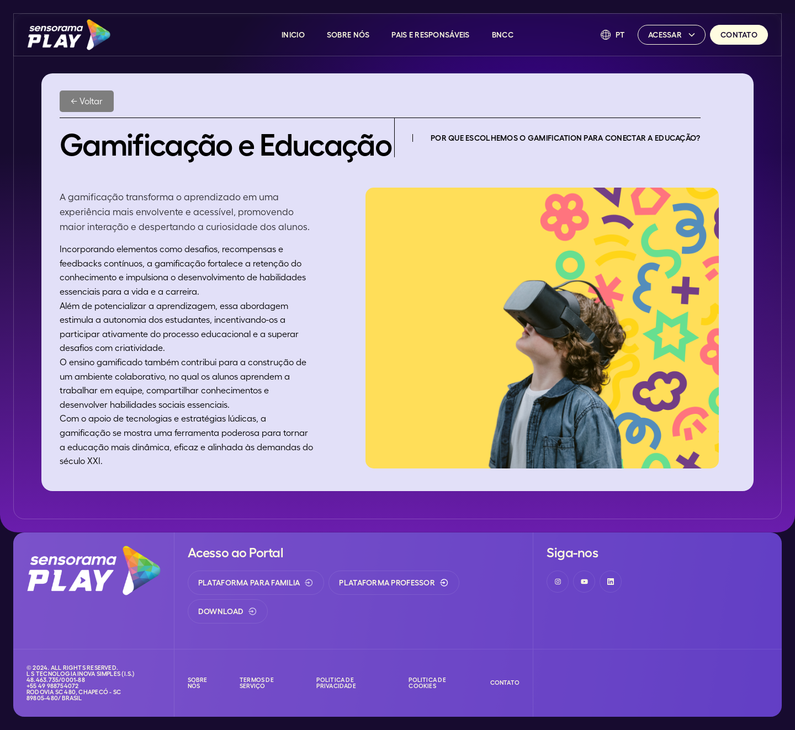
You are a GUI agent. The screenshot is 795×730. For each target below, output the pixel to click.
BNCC (502, 34)
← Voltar (87, 101)
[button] (613, 35)
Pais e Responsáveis (430, 34)
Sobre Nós (348, 34)
